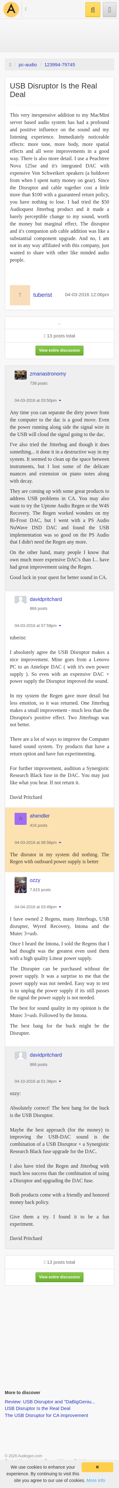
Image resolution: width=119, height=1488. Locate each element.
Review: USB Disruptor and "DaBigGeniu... (50, 1401)
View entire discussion (59, 350)
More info (96, 1480)
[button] (23, 9)
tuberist (42, 295)
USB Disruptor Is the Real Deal (37, 1408)
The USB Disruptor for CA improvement (46, 1415)
